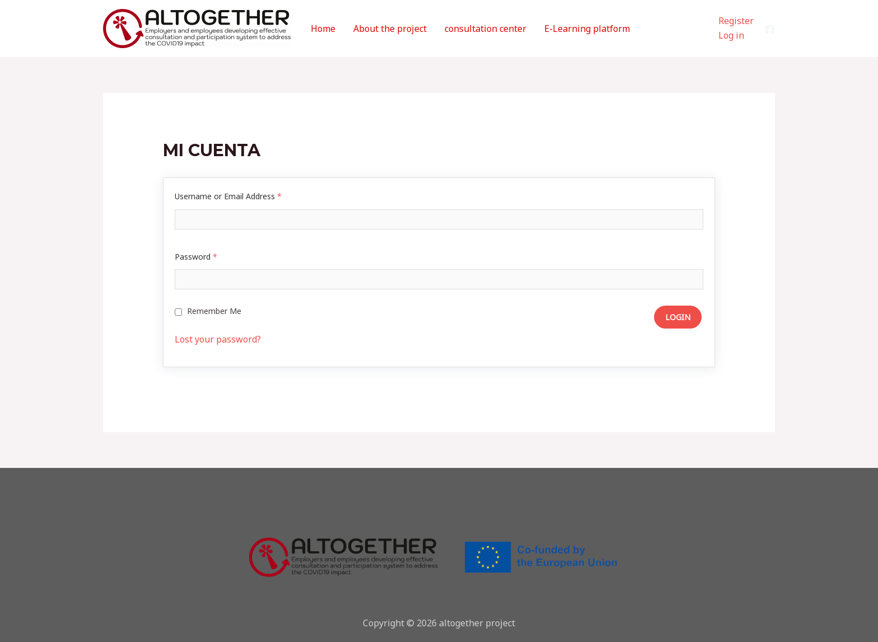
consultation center (485, 28)
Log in (731, 35)
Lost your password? (218, 339)
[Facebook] (770, 29)
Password (196, 256)
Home (323, 28)
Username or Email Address (228, 196)
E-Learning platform (587, 28)
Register (736, 21)
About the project (390, 28)
